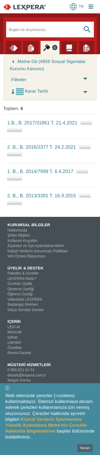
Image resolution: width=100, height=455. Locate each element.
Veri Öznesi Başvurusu (26, 256)
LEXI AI (13, 327)
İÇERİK (14, 321)
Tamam (85, 448)
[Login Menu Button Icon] (91, 7)
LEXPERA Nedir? (22, 278)
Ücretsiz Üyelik (19, 283)
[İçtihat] (50, 47)
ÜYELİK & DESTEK (25, 268)
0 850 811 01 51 (20, 370)
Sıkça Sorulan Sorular (25, 310)
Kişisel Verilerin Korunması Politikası (37, 251)
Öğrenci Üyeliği (20, 294)
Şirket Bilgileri (18, 235)
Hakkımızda (17, 230)
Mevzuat (14, 332)
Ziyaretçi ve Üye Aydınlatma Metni (35, 246)
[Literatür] (69, 47)
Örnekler (14, 348)
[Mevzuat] (30, 47)
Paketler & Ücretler (23, 273)
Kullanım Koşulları (22, 240)
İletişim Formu (19, 380)
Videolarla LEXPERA (24, 299)
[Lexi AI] (13, 47)
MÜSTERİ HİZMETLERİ (29, 364)
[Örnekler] (86, 47)
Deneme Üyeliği (20, 289)
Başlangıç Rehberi (22, 304)
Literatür (14, 342)
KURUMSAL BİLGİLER (28, 224)
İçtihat (12, 337)
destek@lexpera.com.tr (26, 375)
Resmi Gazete (19, 353)
